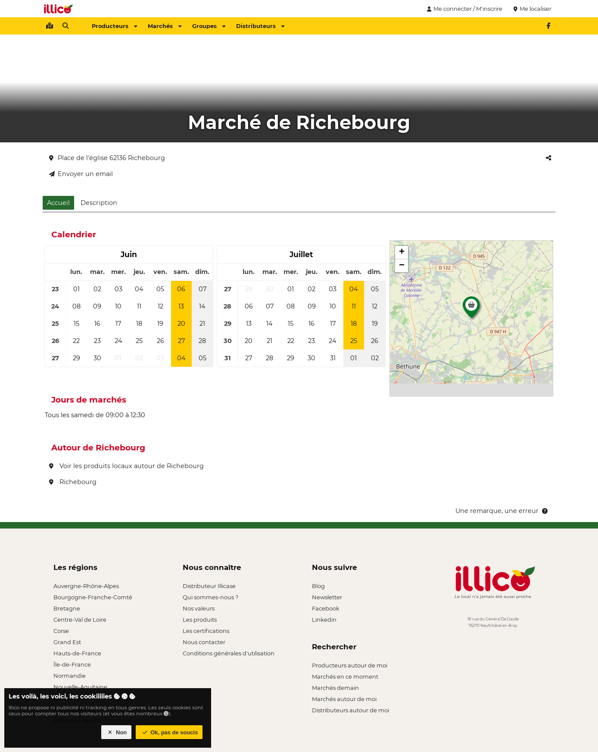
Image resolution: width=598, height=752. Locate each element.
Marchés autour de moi (344, 698)
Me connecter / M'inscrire (463, 8)
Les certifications (206, 630)
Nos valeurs (199, 608)
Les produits (200, 619)
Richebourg (73, 482)
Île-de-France (72, 664)
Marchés (164, 25)
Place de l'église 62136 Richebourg (107, 158)
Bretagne (66, 608)
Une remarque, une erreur (502, 511)
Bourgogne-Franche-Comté (92, 597)
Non (116, 732)
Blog (318, 585)
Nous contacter (204, 642)
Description (99, 203)
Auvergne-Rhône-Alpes (86, 585)
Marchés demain (335, 687)
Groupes (208, 25)
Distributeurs (260, 25)
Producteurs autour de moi (349, 665)
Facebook (325, 608)
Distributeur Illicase (209, 585)
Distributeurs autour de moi (350, 710)
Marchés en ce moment (345, 676)
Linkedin (324, 619)
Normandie (69, 675)
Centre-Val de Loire (79, 619)
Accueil (58, 203)
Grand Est (67, 642)
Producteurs (114, 25)
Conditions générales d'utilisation (228, 653)
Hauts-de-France (77, 653)
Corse (61, 630)
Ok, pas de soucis (169, 732)
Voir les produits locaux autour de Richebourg (126, 466)
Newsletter (327, 597)
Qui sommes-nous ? (210, 597)
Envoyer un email (81, 174)
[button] (471, 309)
